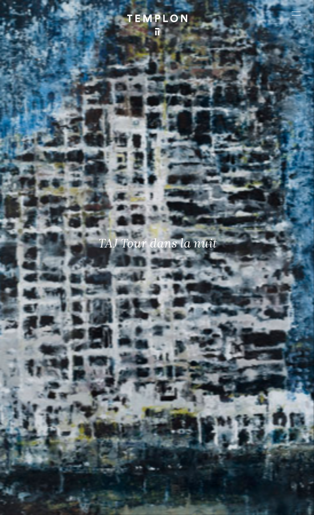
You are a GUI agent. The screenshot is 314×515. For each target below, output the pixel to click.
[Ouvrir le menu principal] (296, 13)
